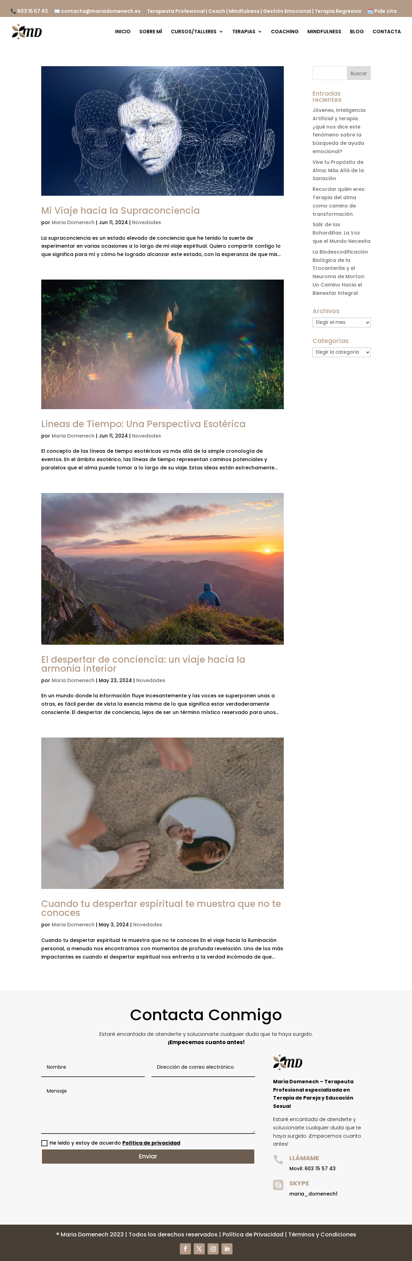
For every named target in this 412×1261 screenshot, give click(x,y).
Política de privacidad (151, 1142)
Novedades (146, 222)
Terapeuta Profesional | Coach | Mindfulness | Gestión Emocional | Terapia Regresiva (254, 12)
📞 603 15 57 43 (29, 12)
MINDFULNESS (324, 32)
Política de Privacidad (252, 1234)
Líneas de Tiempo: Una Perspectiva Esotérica (143, 424)
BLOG (357, 32)
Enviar (148, 1156)
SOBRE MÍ (150, 32)
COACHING (285, 32)
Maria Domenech (73, 222)
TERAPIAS (243, 32)
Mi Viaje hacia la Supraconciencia (120, 210)
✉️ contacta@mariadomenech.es (97, 12)
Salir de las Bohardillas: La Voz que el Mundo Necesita (341, 233)
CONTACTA (386, 32)
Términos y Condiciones (322, 1234)
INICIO (123, 32)
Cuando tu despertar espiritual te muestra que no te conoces (161, 908)
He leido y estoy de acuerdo (110, 1142)
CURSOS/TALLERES (194, 32)
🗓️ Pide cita (382, 12)
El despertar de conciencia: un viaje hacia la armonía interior (143, 664)
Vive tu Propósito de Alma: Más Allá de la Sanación (338, 170)
